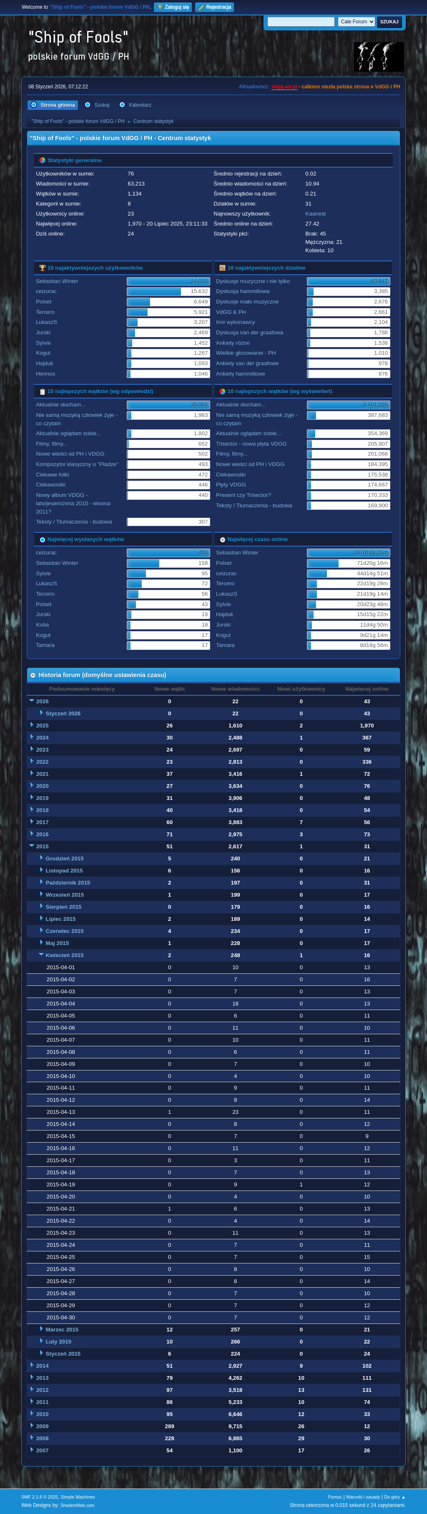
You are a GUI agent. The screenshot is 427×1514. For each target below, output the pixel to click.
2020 (42, 786)
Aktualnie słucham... (60, 404)
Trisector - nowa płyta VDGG (251, 444)
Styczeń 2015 (63, 1354)
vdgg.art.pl (284, 87)
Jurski (43, 332)
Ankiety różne (233, 343)
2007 (42, 1450)
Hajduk (44, 363)
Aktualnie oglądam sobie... (68, 433)
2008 (42, 1438)
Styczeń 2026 (63, 713)
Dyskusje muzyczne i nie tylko (253, 281)
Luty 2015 (59, 1342)
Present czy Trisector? (243, 495)
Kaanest (315, 214)
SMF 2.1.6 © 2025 (39, 1496)
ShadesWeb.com (77, 1505)
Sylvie (43, 343)
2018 (42, 810)
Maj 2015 (57, 943)
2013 (42, 1378)
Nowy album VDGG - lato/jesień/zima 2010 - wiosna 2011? (73, 503)
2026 (42, 701)
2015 (42, 846)
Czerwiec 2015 (65, 931)
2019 (42, 798)
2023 (42, 750)
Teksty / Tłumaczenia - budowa (74, 522)
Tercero (45, 312)
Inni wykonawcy (235, 322)
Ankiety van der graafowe (247, 363)
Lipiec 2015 (61, 919)
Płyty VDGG (231, 484)
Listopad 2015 (64, 870)
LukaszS (46, 322)
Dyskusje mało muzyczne (247, 301)
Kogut (43, 353)
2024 (42, 737)
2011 (42, 1402)
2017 (42, 822)
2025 (42, 725)
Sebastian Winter (57, 281)
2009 (42, 1426)
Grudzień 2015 (65, 858)
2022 (42, 762)
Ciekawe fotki (52, 474)
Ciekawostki (50, 484)
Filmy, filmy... (52, 444)
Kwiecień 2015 (65, 955)
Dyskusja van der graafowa (249, 332)
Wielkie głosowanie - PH (246, 353)
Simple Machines (78, 1496)
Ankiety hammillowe (240, 374)
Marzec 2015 (62, 1329)
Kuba (42, 625)
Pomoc (335, 1496)
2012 (42, 1390)
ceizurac (46, 291)
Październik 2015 (68, 883)
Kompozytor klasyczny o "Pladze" (77, 464)
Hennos (45, 374)
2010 (42, 1414)
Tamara (45, 645)
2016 (42, 834)
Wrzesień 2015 (65, 895)
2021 (42, 774)
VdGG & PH (231, 312)
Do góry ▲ (394, 1496)
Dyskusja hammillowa (242, 291)
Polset (43, 301)
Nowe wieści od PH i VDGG (70, 454)
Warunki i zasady (363, 1496)
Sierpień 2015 (64, 907)
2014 (42, 1366)
